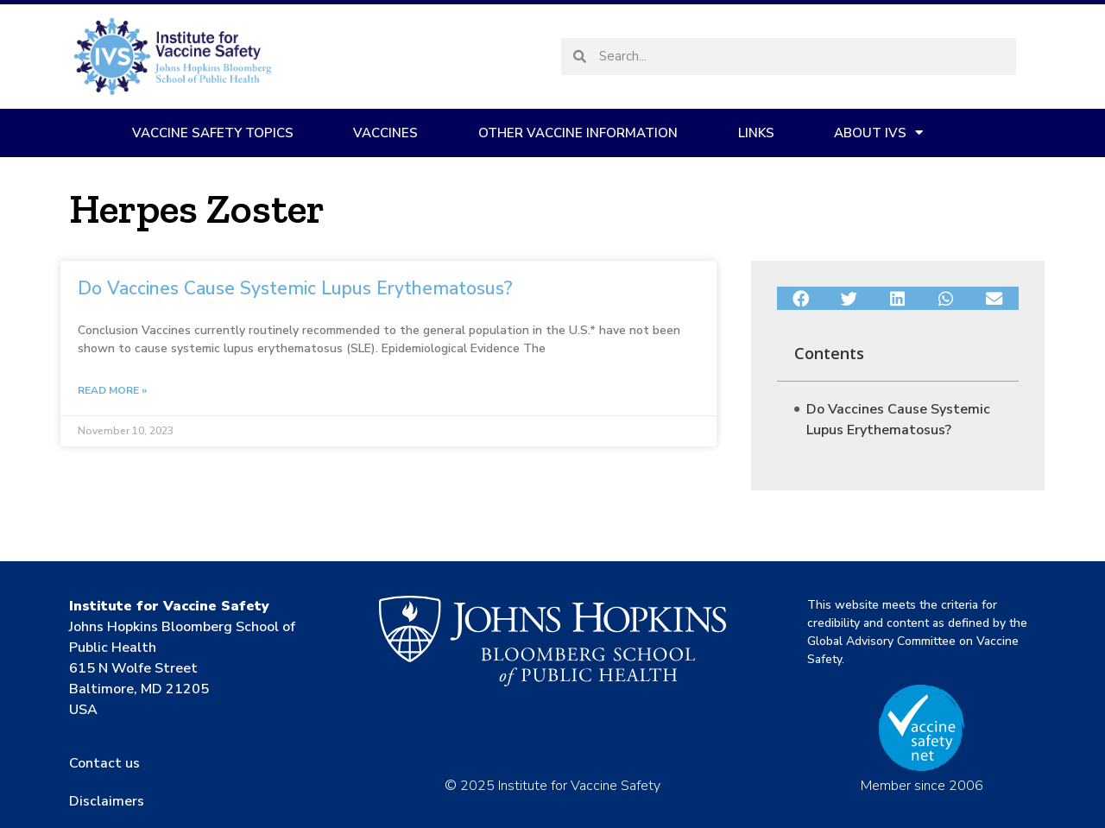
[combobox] (801, 56)
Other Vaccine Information (578, 133)
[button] (801, 299)
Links (756, 133)
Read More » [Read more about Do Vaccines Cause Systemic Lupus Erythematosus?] (112, 390)
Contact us (104, 763)
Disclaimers (106, 801)
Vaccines (385, 133)
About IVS (878, 132)
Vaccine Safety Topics (213, 133)
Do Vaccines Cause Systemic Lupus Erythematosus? (295, 288)
